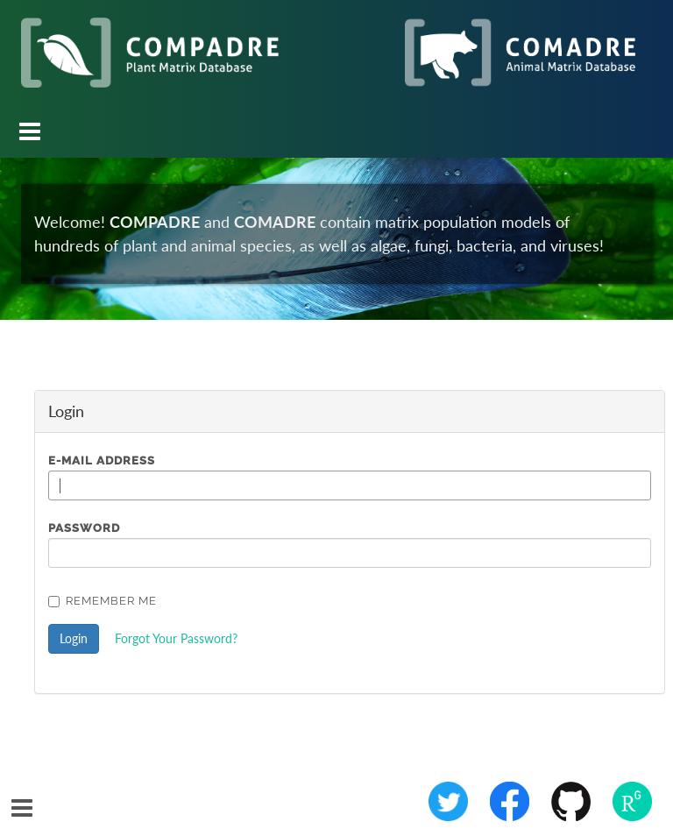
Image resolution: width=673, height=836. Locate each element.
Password (84, 528)
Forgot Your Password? (176, 638)
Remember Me (102, 600)
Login (74, 638)
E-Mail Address (101, 460)
